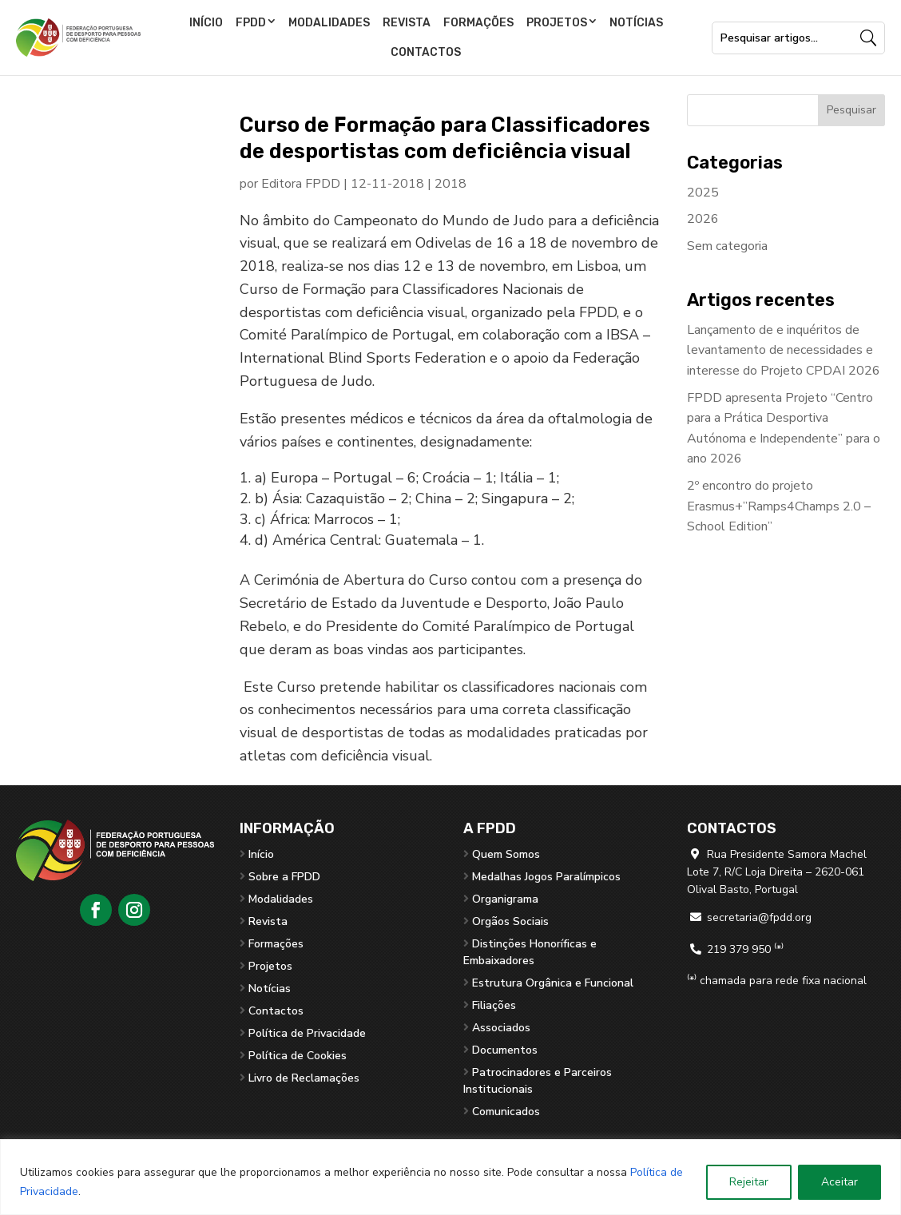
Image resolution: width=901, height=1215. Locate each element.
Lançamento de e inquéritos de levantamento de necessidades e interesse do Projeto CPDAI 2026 (783, 350)
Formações (478, 23)
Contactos (426, 52)
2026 (703, 219)
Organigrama (505, 899)
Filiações (494, 1005)
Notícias (636, 23)
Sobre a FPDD (284, 876)
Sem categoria (727, 246)
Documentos (505, 1050)
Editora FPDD (300, 184)
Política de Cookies (297, 1055)
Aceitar (839, 1181)
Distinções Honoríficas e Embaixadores (530, 952)
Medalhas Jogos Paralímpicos (546, 876)
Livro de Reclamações (303, 1078)
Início (206, 23)
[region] (450, 1177)
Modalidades (329, 23)
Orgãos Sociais (510, 921)
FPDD (251, 23)
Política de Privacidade (307, 1033)
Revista (407, 23)
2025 (703, 192)
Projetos (556, 23)
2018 (450, 184)
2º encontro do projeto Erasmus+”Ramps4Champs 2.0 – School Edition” (779, 506)
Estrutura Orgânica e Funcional (552, 983)
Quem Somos (506, 854)
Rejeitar (748, 1181)
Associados (501, 1027)
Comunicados (506, 1111)
